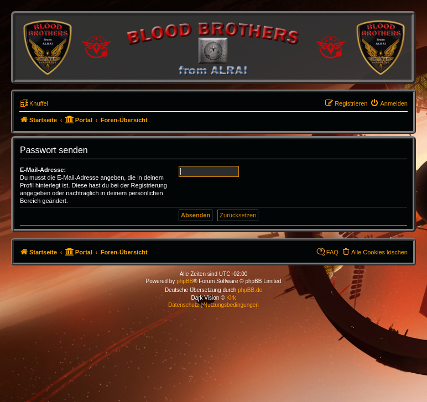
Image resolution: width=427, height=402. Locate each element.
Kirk (231, 298)
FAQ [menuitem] (332, 252)
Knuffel (38, 103)
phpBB (184, 281)
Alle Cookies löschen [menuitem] (379, 252)
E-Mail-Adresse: (43, 169)
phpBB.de (250, 290)
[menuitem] (389, 103)
